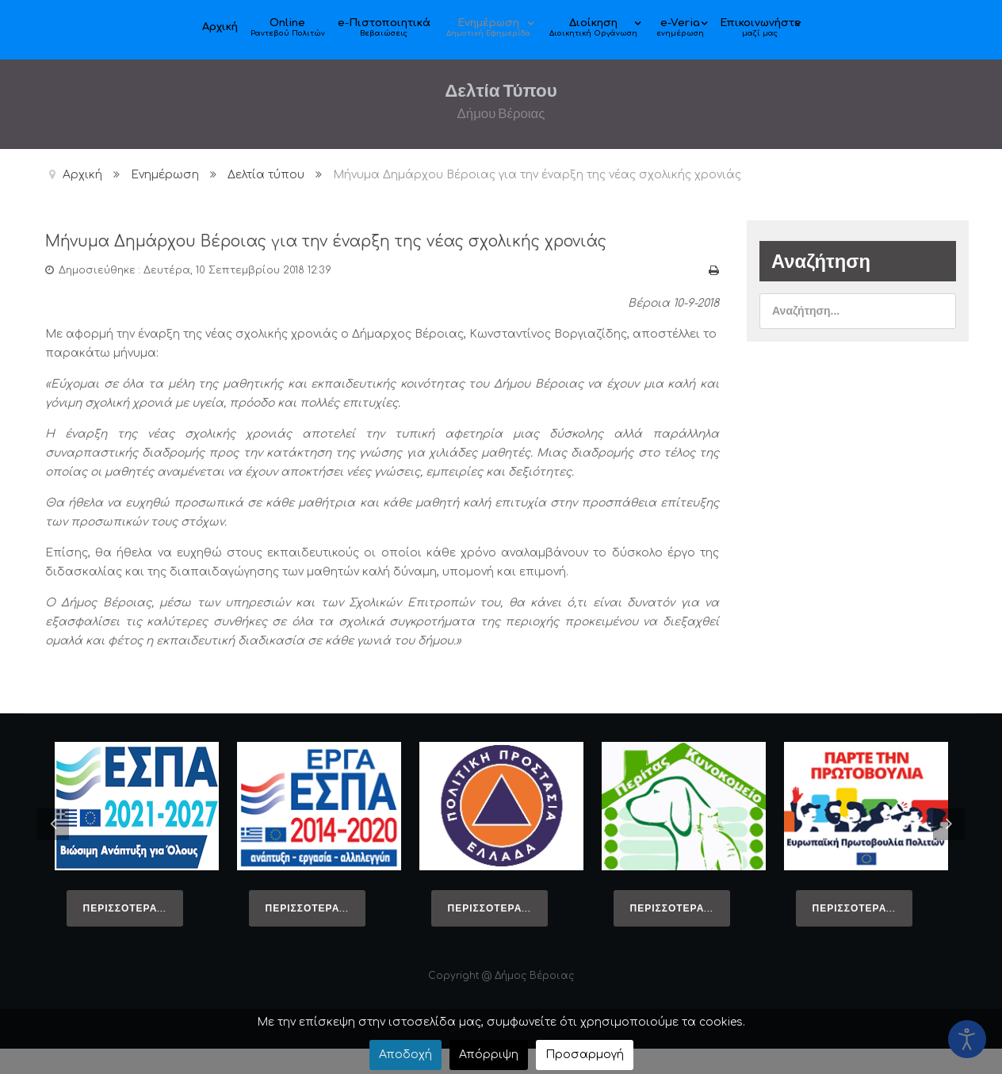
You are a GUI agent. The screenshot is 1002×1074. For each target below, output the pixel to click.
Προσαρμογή (584, 1055)
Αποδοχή (405, 1055)
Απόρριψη (488, 1055)
